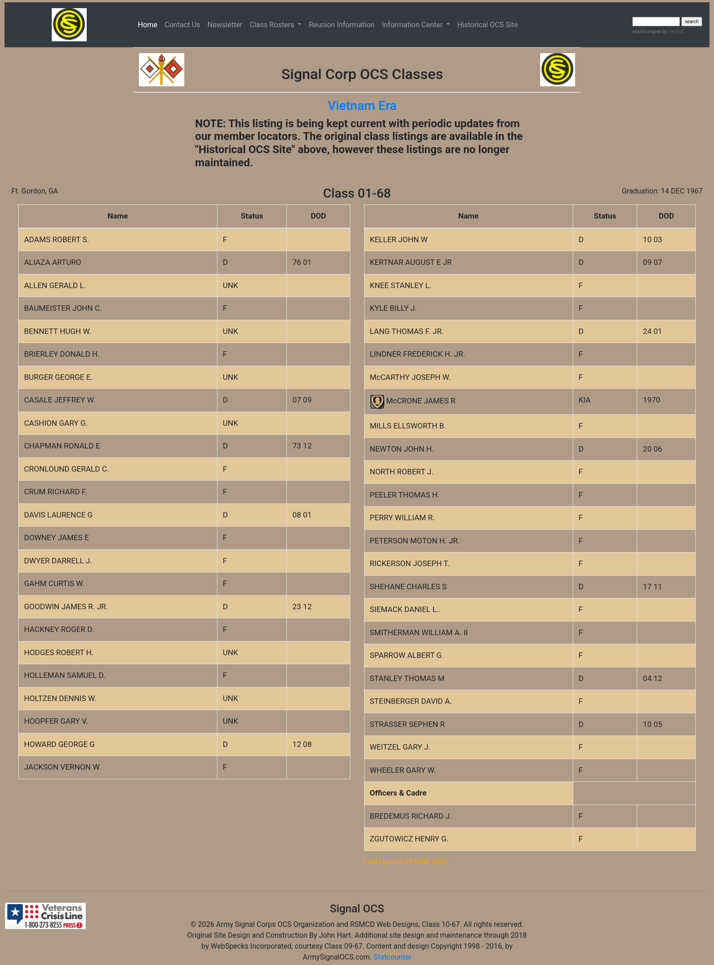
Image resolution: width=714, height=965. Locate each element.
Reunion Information (341, 24)
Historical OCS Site (487, 24)
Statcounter (392, 957)
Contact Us (183, 24)
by (672, 31)
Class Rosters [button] (273, 24)
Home (149, 24)
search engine (646, 31)
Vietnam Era (362, 105)
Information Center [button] (413, 24)
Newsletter (224, 24)
